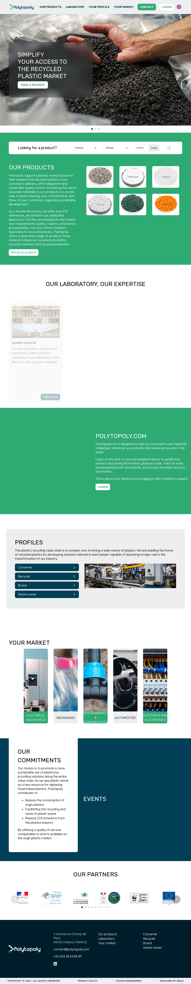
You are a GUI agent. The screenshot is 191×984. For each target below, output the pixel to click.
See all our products (23, 252)
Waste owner (47, 594)
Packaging (66, 718)
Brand (47, 585)
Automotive (125, 718)
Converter (47, 567)
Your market (124, 7)
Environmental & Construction (95, 717)
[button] (179, 7)
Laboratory (75, 7)
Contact (147, 7)
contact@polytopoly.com (71, 949)
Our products (50, 7)
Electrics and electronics (155, 717)
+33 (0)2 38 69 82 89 (68, 956)
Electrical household (36, 717)
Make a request (33, 84)
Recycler (47, 576)
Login (167, 7)
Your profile (99, 7)
